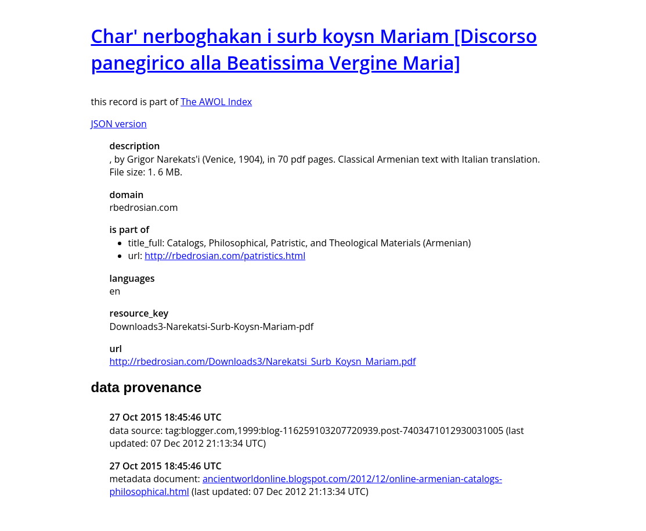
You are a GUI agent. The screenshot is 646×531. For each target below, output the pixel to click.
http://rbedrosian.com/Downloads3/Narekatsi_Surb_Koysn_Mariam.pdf (263, 361)
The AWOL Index (216, 101)
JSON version (119, 123)
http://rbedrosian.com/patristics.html (225, 255)
